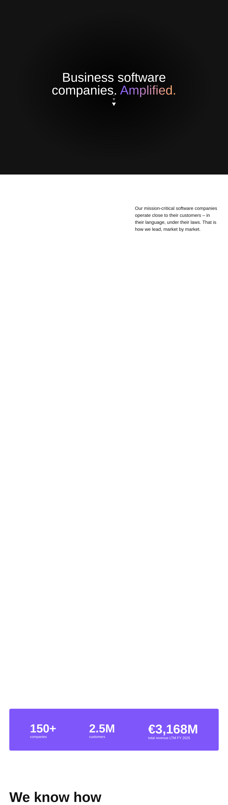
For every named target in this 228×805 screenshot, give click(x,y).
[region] (115, 96)
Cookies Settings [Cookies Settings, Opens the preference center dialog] (78, 104)
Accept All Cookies (148, 104)
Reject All (126, 104)
